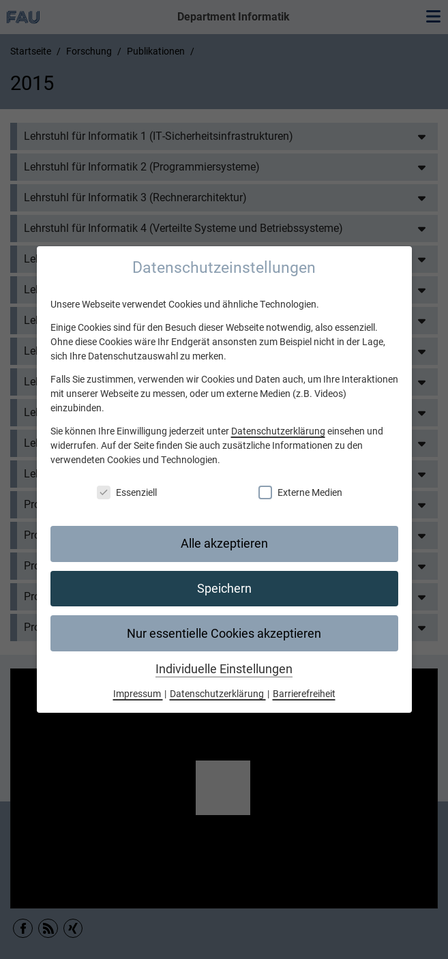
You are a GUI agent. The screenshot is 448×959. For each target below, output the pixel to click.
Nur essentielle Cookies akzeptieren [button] (224, 633)
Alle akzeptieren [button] (224, 543)
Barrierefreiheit (304, 693)
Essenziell (127, 492)
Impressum (138, 693)
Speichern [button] (224, 588)
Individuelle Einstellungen (224, 669)
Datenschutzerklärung (278, 431)
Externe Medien (300, 492)
